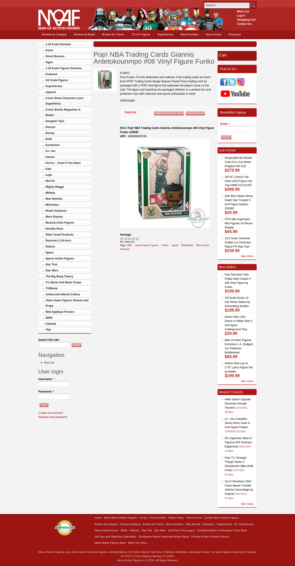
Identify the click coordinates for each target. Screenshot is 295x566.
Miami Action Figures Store (110, 542)
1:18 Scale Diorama (58, 44)
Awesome (137, 238)
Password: (46, 391)
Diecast (50, 127)
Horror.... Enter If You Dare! (63, 163)
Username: (46, 379)
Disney (49, 133)
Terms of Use (194, 517)
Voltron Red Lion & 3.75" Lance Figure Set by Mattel (239, 367)
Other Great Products (59, 234)
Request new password (52, 417)
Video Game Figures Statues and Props (66, 303)
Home (98, 517)
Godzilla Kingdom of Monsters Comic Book (222, 530)
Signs (49, 62)
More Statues (54, 216)
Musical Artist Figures (59, 222)
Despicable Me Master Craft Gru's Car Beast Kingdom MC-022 (238, 162)
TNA (48, 329)
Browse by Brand (84, 34)
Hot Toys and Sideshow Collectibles (115, 536)
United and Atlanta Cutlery (62, 294)
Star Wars (51, 270)
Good (130, 238)
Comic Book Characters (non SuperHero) (64, 101)
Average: (126, 234)
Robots (50, 246)
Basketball (187, 245)
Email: (225, 123)
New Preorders (189, 34)
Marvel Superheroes (106, 530)
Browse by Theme (113, 34)
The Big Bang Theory (59, 276)
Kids (48, 169)
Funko (165, 245)
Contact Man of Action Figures (221, 517)
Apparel (50, 92)
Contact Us (244, 24)
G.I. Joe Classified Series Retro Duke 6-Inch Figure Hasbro (237, 423)
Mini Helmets (53, 198)
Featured (51, 74)
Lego (48, 174)
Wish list (49, 362)
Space (49, 252)
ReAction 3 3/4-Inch (58, 240)
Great (134, 238)
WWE (49, 317)
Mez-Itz (50, 180)
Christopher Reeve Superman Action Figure (163, 536)
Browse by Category (54, 34)
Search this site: (49, 339)
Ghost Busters (55, 56)
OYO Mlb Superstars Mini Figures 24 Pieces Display (238, 223)
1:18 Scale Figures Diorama (63, 68)
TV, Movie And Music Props (63, 282)
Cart (223, 55)
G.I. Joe (50, 151)
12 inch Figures (140, 34)
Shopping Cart (246, 19)
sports (175, 245)
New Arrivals (213, 34)
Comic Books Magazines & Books (63, 112)
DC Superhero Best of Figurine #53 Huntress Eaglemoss (238, 442)
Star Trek (51, 264)
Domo (49, 50)
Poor (122, 238)
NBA (129, 245)
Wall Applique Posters (59, 311)
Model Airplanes (56, 210)
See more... (248, 256)
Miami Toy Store (137, 542)
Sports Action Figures (59, 258)
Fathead (50, 323)
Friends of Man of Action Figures (210, 536)
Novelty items (54, 228)
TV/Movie (51, 288)
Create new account (50, 413)
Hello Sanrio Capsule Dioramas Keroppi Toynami (238, 403)
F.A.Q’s (143, 517)
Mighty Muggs (54, 186)
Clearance (234, 34)
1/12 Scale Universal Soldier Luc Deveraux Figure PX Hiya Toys (238, 242)
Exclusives (52, 145)
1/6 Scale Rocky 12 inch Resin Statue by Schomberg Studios (237, 302)
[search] (227, 5)
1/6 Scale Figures (56, 80)
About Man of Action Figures (120, 517)
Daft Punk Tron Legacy (181, 530)
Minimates (52, 204)
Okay (126, 238)
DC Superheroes (244, 524)
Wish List (243, 11)
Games (50, 157)
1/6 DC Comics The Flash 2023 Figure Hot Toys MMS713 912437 (238, 181)
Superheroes (165, 34)
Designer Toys (54, 121)
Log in (241, 15)
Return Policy (176, 517)
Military (50, 192)
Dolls (48, 139)
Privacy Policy (158, 517)
